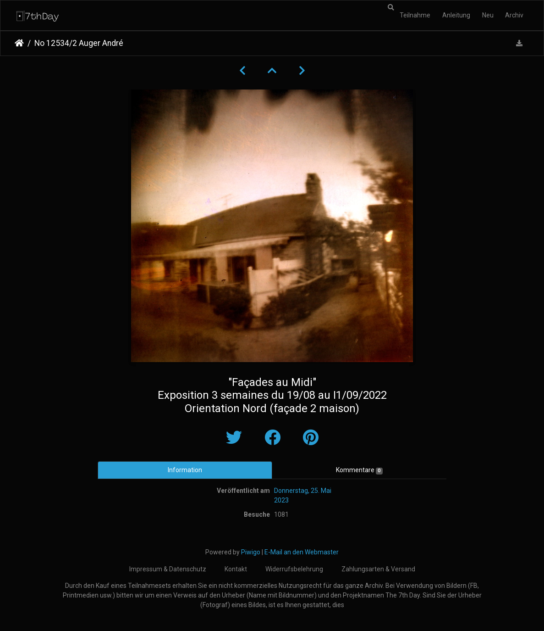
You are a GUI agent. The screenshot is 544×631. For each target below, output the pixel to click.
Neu (488, 15)
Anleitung (456, 15)
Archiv (514, 15)
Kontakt (236, 569)
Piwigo (250, 552)
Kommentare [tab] (359, 470)
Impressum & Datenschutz (167, 569)
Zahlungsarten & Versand (378, 569)
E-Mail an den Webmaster (301, 552)
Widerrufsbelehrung (294, 569)
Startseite (19, 43)
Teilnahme (415, 15)
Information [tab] (185, 470)
